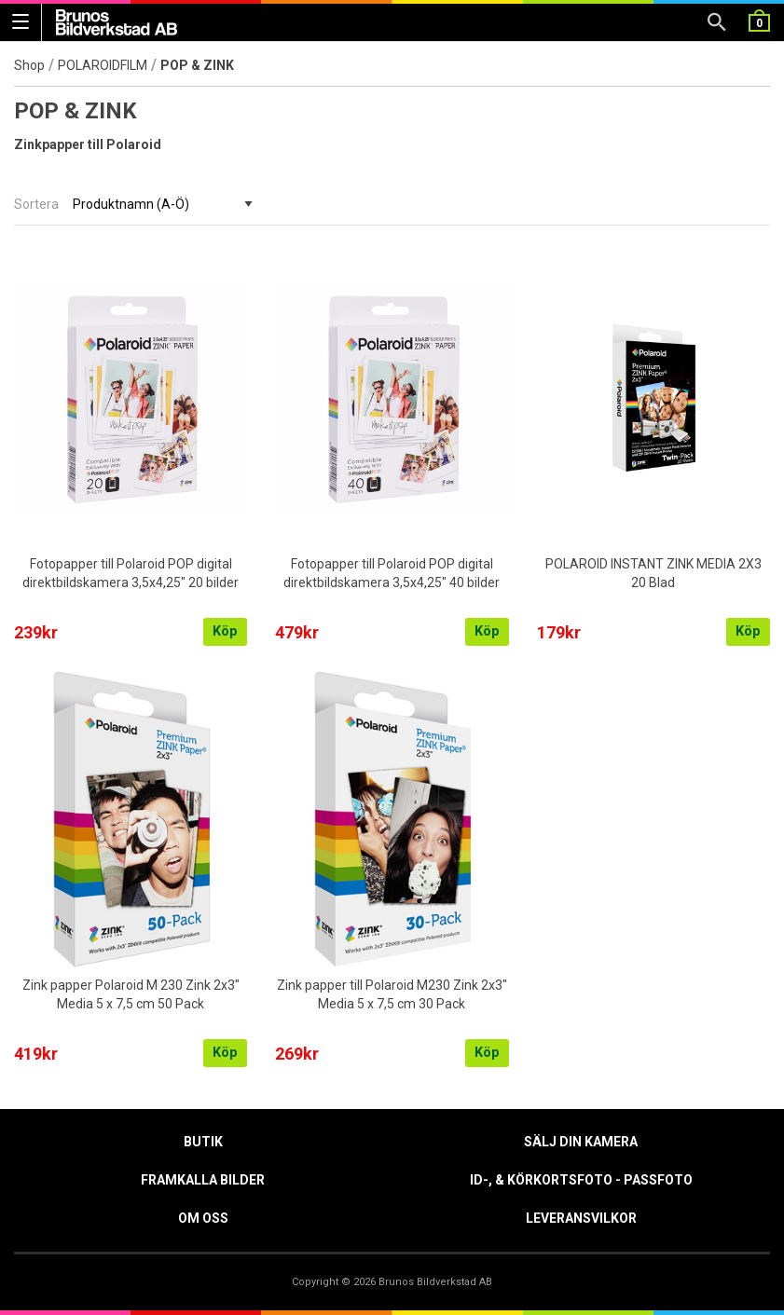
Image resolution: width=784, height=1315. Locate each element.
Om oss (203, 1218)
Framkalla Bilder (203, 1179)
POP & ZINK (198, 65)
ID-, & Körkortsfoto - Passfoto (581, 1179)
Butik (203, 1141)
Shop (29, 65)
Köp (225, 631)
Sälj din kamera (581, 1141)
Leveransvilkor (581, 1218)
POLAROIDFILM (102, 65)
